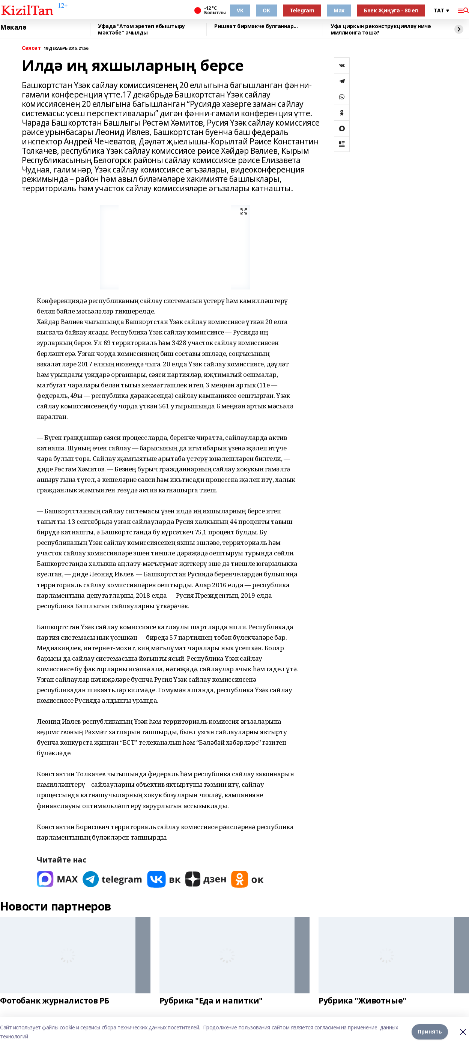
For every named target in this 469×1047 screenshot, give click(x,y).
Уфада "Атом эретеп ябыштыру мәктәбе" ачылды (141, 29)
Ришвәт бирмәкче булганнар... (256, 26)
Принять (430, 1031)
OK (266, 10)
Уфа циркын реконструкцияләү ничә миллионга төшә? (381, 29)
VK (240, 10)
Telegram (302, 10)
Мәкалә (13, 27)
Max (339, 10)
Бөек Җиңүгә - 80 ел (391, 10)
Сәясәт (31, 48)
